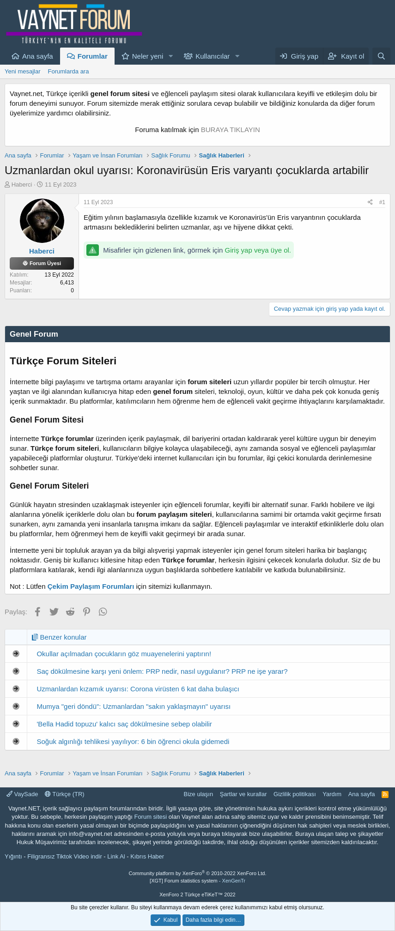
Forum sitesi (150, 816)
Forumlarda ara (68, 71)
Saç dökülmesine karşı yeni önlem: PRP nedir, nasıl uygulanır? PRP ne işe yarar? (161, 671)
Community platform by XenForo (198, 873)
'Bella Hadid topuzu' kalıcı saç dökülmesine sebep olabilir (124, 724)
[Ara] (381, 56)
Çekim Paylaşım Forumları (91, 586)
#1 (382, 202)
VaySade (22, 794)
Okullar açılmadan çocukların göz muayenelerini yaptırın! (123, 654)
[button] (170, 56)
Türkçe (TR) (65, 794)
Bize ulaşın (198, 794)
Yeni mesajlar (23, 71)
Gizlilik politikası (294, 794)
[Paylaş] (370, 202)
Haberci (22, 184)
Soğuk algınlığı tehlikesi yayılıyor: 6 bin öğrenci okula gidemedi (132, 741)
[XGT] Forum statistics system (197, 880)
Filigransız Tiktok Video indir (64, 856)
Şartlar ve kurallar (243, 794)
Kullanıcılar (212, 56)
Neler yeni (148, 56)
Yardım (331, 794)
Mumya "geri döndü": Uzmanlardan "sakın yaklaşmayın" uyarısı (133, 706)
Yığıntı (13, 856)
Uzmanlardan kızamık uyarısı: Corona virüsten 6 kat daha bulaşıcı (137, 689)
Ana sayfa (37, 56)
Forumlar (93, 56)
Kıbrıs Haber (147, 856)
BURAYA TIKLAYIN (230, 129)
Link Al (116, 856)
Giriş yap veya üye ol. (258, 250)
